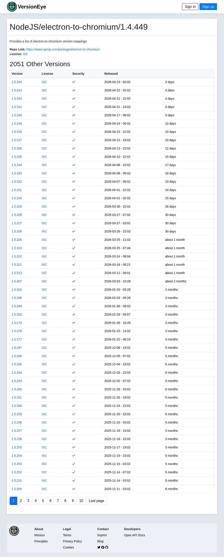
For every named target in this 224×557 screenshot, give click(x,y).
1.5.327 (17, 223)
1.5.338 (17, 132)
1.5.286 (17, 298)
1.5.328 (17, 215)
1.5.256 (17, 439)
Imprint (102, 535)
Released (111, 73)
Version (17, 73)
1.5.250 (17, 489)
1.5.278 (17, 331)
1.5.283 (17, 306)
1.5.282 (17, 314)
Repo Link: (17, 49)
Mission (39, 535)
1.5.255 (17, 447)
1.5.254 (17, 455)
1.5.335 (17, 156)
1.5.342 (17, 98)
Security (78, 73)
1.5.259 (17, 414)
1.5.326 (17, 231)
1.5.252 (17, 472)
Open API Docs (134, 535)
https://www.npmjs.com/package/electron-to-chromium (63, 49)
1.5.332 (17, 181)
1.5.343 (17, 90)
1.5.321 (17, 264)
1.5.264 (17, 372)
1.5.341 (17, 107)
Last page (96, 501)
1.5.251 (17, 480)
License (47, 73)
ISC (25, 54)
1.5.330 (17, 198)
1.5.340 (17, 115)
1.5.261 (17, 397)
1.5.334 (17, 165)
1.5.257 (17, 430)
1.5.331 (17, 190)
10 (81, 501)
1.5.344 (17, 82)
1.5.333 (17, 173)
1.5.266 (17, 356)
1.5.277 (17, 339)
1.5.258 (17, 422)
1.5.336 (17, 148)
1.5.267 (17, 347)
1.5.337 (17, 140)
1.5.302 (17, 289)
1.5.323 (17, 248)
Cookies (68, 547)
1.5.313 (17, 273)
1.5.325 (17, 239)
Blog (100, 541)
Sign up (208, 7)
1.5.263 (17, 381)
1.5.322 (17, 256)
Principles (41, 541)
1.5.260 (17, 406)
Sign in (190, 7)
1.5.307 (17, 281)
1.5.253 (17, 464)
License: (16, 54)
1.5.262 (17, 389)
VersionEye (32, 7)
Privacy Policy (72, 541)
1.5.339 (17, 123)
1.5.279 (17, 322)
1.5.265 (17, 364)
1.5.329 (17, 206)
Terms (67, 535)
